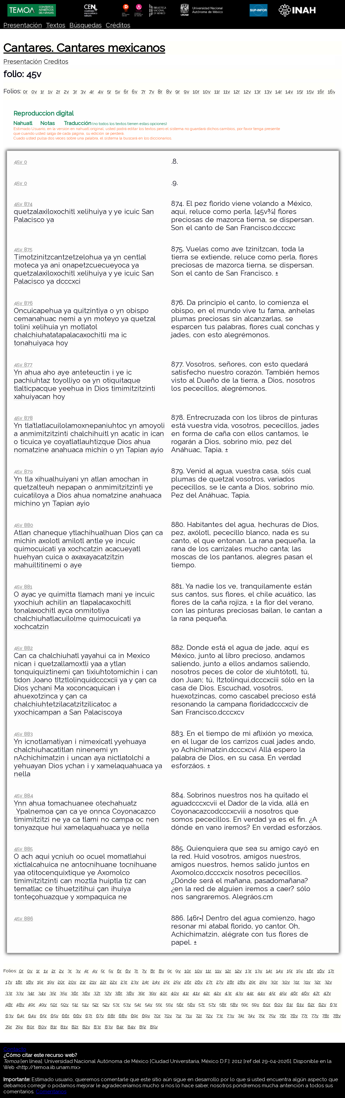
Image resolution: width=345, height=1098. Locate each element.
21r (83, 981)
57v (212, 1004)
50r (53, 1004)
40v (175, 993)
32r (317, 981)
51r (75, 1004)
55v (169, 1004)
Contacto (14, 1049)
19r (40, 981)
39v (152, 993)
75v (272, 1015)
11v (226, 91)
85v (154, 1026)
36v (86, 993)
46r (294, 993)
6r (126, 91)
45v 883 (23, 734)
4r (91, 91)
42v (217, 993)
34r (30, 993)
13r (257, 91)
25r (166, 981)
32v (328, 981)
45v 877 (23, 365)
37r (97, 993)
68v (123, 1015)
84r (120, 1026)
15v (310, 91)
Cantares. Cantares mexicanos (84, 48)
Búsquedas (85, 25)
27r (209, 981)
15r (300, 91)
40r (163, 993)
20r (61, 981)
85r (142, 1026)
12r (236, 91)
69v (146, 1015)
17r (331, 970)
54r (137, 1004)
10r (196, 91)
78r (325, 1015)
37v (108, 993)
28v (241, 981)
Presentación (22, 25)
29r (252, 981)
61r (289, 1004)
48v (20, 1004)
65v (54, 1015)
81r (53, 1026)
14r (278, 91)
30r (274, 981)
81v (64, 1026)
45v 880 (23, 525)
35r (53, 993)
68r (111, 1015)
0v (34, 91)
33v (20, 993)
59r (244, 1004)
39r (141, 993)
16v (332, 91)
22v (113, 981)
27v (219, 981)
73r (219, 1015)
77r (304, 1015)
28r (230, 981)
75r (261, 1015)
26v (198, 981)
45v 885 (23, 849)
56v (191, 1004)
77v (314, 1015)
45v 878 (23, 418)
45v (283, 993)
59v (255, 1004)
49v (42, 1004)
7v (151, 91)
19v (50, 981)
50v (64, 1004)
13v (268, 91)
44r (250, 993)
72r (199, 1015)
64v (32, 1015)
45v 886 (23, 918)
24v (156, 981)
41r (186, 993)
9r (177, 91)
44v (261, 993)
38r (118, 993)
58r (222, 1004)
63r (333, 1004)
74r (241, 1015)
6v (134, 91)
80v (42, 1026)
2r (58, 91)
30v (286, 981)
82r (75, 1026)
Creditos (56, 61)
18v (29, 981)
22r (103, 981)
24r (145, 981)
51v (85, 1004)
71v (188, 1015)
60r (267, 1004)
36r (74, 993)
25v (177, 981)
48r (9, 1004)
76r (282, 1015)
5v (117, 91)
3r (75, 91)
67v (100, 1015)
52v (105, 1004)
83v (109, 1026)
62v (322, 1004)
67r (88, 1015)
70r (157, 1015)
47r (316, 993)
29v (263, 981)
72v (209, 1015)
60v (278, 1004)
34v (42, 993)
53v (127, 1004)
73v (230, 1015)
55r (159, 1004)
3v (83, 91)
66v (77, 1015)
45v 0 (20, 162)
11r (217, 91)
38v (130, 993)
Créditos (118, 25)
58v (234, 1004)
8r (160, 91)
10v (207, 91)
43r (228, 993)
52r (95, 1004)
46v (305, 993)
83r (97, 1026)
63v (9, 1015)
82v (86, 1026)
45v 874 (23, 204)
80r (30, 1026)
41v (196, 993)
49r (31, 1004)
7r (143, 91)
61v (300, 1004)
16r (320, 91)
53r (116, 1004)
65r (43, 1015)
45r (272, 993)
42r (206, 993)
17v (8, 981)
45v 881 (23, 587)
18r (18, 981)
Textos (55, 25)
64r (20, 1015)
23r (124, 981)
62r (311, 1004)
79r (8, 1026)
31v (306, 981)
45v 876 (23, 303)
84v (131, 1026)
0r (25, 91)
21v (93, 981)
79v (19, 1026)
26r (187, 981)
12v (247, 91)
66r (65, 1015)
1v (50, 91)
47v (327, 993)
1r (42, 91)
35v (63, 993)
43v (239, 993)
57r (201, 1004)
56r (180, 1004)
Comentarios (51, 1092)
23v (134, 981)
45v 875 (23, 249)
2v (66, 91)
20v (72, 981)
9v (186, 91)
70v (168, 1015)
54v (148, 1004)
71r (179, 1015)
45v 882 (23, 648)
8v (169, 91)
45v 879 (23, 471)
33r (8, 993)
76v (294, 1015)
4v (100, 91)
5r (109, 91)
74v (251, 1015)
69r (134, 1015)
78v (337, 1015)
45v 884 (23, 795)
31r (296, 981)
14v (289, 91)
